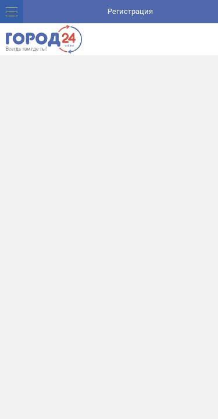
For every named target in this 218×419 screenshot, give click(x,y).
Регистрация (130, 11)
